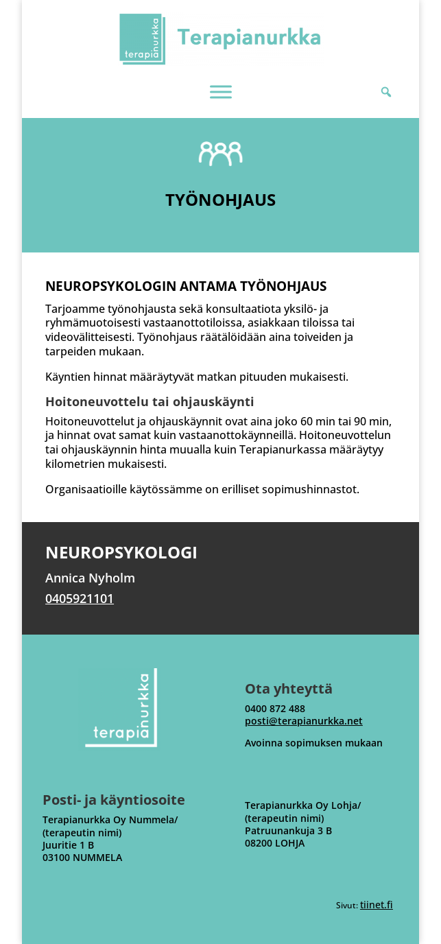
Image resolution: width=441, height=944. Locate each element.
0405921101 (79, 598)
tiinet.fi (376, 904)
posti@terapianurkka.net (304, 720)
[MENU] (221, 91)
